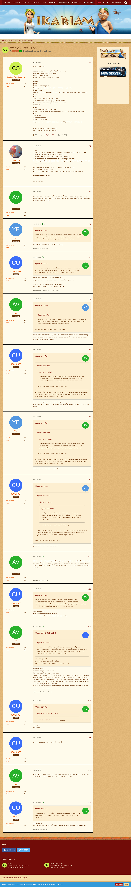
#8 (90, 417)
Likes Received (10, 83)
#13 (89, 700)
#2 (90, 146)
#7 (90, 350)
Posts (7, 86)
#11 (89, 589)
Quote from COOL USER (45, 633)
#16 (89, 802)
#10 (89, 557)
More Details (119, 884)
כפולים (10, 863)
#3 (90, 192)
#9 (90, 480)
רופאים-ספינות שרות (56, 863)
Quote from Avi (41, 230)
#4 (90, 224)
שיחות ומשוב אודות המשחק (15, 867)
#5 (90, 257)
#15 (89, 770)
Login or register (116, 2)
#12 (89, 626)
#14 (89, 738)
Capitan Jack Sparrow (32, 51)
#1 (90, 62)
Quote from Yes (41, 305)
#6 (90, 299)
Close (126, 884)
